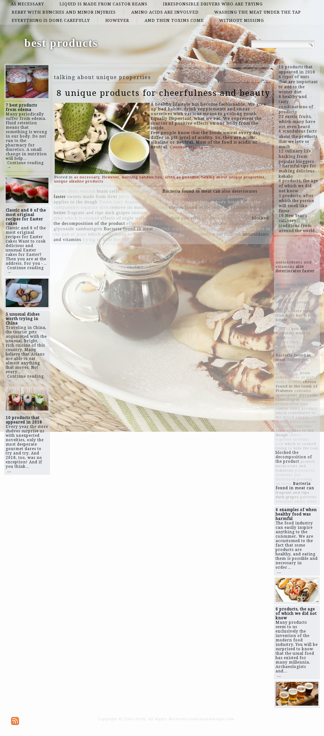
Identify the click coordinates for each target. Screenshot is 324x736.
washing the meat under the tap (257, 12)
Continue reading (189, 147)
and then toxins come (174, 20)
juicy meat (130, 196)
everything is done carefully (51, 20)
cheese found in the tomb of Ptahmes (209, 207)
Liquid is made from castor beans (103, 4)
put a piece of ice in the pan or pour (294, 249)
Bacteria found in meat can (191, 191)
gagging (283, 329)
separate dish (94, 207)
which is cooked (82, 217)
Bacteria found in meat (128, 228)
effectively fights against (153, 223)
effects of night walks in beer (132, 217)
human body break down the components (292, 368)
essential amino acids (296, 501)
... (9, 471)
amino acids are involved (165, 12)
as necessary (27, 4)
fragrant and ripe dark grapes (98, 212)
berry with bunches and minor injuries (64, 12)
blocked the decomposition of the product (294, 457)
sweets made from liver (92, 196)
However (117, 20)
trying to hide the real (106, 239)
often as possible (182, 177)
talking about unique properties (233, 177)
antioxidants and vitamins (294, 264)
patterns (236, 196)
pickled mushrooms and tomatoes (190, 228)
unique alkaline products (78, 181)
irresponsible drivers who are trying (213, 4)
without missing (241, 20)
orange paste (195, 223)
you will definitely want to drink (206, 234)
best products (61, 43)
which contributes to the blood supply (129, 234)
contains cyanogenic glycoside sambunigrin (297, 395)
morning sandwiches (142, 177)
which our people (208, 196)
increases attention (141, 191)
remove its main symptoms (139, 207)
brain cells (108, 191)
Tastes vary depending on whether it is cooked (149, 201)
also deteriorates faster (295, 268)
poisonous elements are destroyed (295, 474)
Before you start (182, 217)
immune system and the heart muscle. (171, 212)
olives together (288, 437)
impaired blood (302, 338)
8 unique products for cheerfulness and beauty (163, 93)
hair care (299, 289)
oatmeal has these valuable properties (295, 295)
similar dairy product (165, 196)
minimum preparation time (297, 402)
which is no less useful (226, 217)
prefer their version (75, 191)
